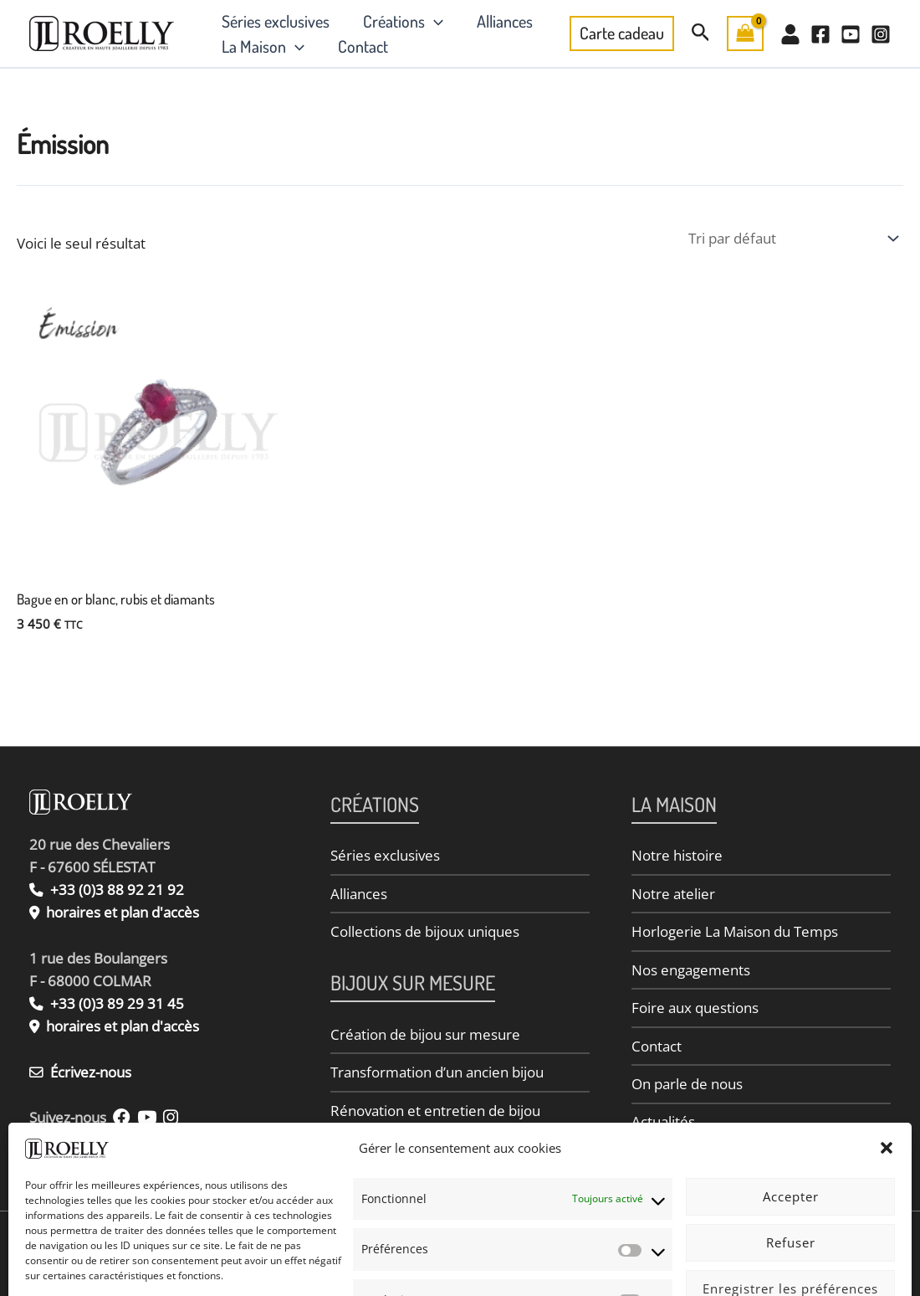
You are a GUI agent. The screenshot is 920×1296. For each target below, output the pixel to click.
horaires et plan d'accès (123, 912)
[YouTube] (851, 34)
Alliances (505, 21)
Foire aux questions (695, 1010)
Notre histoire (677, 855)
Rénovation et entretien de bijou (435, 1113)
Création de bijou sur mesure (425, 1036)
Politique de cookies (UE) (549, 1265)
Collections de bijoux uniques (424, 933)
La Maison (263, 46)
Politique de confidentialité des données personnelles (359, 1265)
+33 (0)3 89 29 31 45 (106, 1003)
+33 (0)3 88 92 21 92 (106, 889)
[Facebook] (820, 34)
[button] (434, 20)
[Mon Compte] (790, 34)
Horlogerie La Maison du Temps (734, 933)
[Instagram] (881, 34)
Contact (363, 46)
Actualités (663, 1126)
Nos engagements (690, 971)
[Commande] (792, 238)
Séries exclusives (276, 21)
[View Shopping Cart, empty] (745, 33)
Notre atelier (673, 894)
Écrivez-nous (80, 1072)
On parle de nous (687, 1088)
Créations (403, 20)
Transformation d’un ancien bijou (437, 1074)
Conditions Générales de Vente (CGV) (701, 1265)
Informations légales (179, 1265)
